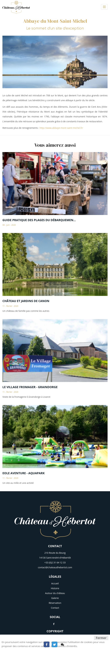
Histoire (55, 588)
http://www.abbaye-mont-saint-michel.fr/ (61, 127)
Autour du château (55, 593)
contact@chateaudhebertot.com (55, 567)
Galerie (55, 598)
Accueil (55, 583)
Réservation (55, 602)
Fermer (101, 638)
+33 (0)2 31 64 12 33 (55, 562)
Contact (55, 607)
